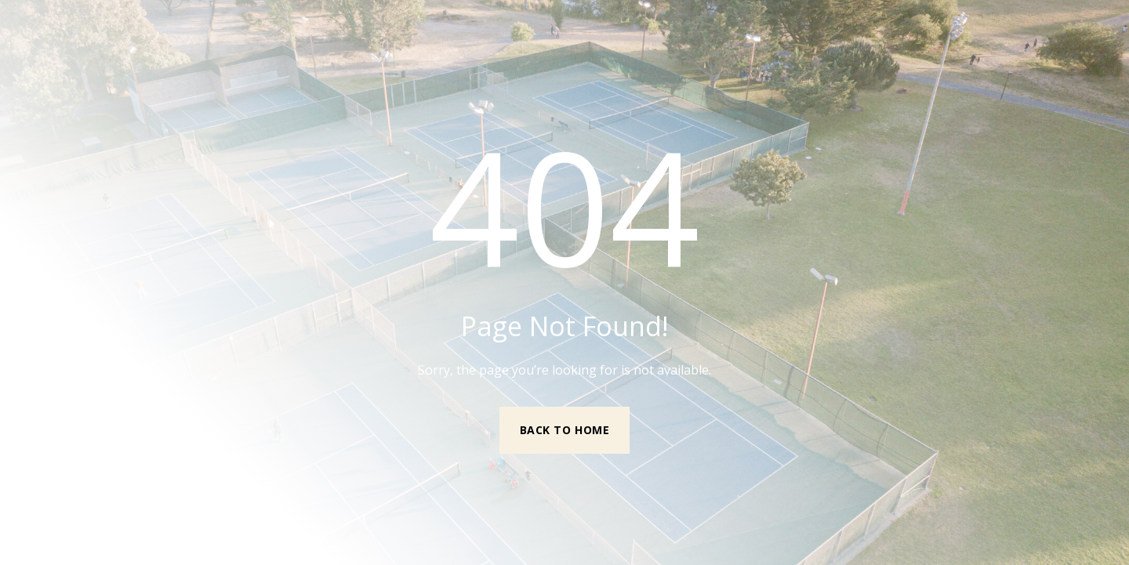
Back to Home (565, 429)
